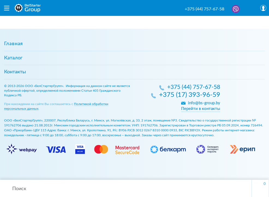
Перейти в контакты (200, 109)
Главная (13, 43)
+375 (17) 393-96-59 (189, 95)
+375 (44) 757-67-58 (204, 9)
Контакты (15, 71)
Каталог (13, 58)
